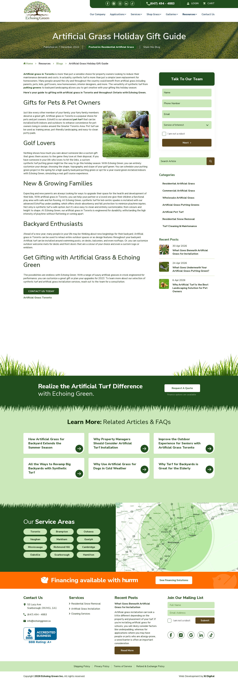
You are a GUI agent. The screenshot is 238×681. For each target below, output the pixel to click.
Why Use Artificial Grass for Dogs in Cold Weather (120, 467)
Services (135, 14)
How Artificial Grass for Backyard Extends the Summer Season (55, 445)
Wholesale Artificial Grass (178, 197)
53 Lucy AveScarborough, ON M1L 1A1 (40, 606)
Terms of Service (123, 666)
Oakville (35, 554)
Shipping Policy (82, 666)
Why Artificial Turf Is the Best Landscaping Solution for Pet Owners (190, 288)
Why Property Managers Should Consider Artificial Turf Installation (120, 445)
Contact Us (208, 14)
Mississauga (35, 547)
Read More (127, 650)
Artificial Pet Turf (173, 212)
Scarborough (62, 554)
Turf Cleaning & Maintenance (179, 226)
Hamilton (88, 554)
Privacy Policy (101, 666)
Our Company (97, 14)
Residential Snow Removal (178, 219)
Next (186, 142)
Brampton (62, 531)
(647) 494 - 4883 (160, 3)
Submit (205, 620)
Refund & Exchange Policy (150, 666)
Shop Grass (153, 14)
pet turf (78, 119)
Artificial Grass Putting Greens (180, 205)
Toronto (35, 531)
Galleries (171, 14)
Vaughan (35, 539)
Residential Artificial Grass (178, 183)
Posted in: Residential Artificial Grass (111, 47)
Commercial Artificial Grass (178, 190)
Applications (117, 14)
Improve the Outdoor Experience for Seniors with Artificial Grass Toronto (186, 445)
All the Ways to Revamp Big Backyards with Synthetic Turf (55, 470)
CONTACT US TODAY (41, 291)
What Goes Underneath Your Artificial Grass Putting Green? (190, 269)
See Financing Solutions (174, 580)
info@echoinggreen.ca (37, 621)
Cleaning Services (80, 613)
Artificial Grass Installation (85, 608)
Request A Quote (182, 388)
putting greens (32, 87)
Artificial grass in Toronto (39, 74)
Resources (189, 14)
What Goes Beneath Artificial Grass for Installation (190, 252)
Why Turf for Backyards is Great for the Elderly (186, 467)
